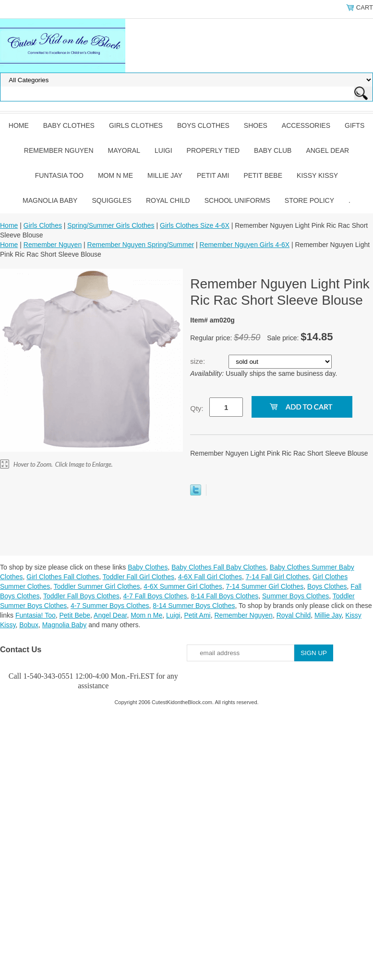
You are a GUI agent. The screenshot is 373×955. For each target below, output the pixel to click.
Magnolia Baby (50, 200)
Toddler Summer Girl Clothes (97, 586)
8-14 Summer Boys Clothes (194, 605)
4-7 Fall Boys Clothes (155, 596)
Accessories (306, 125)
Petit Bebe (262, 175)
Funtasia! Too (35, 615)
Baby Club (272, 150)
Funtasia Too (59, 175)
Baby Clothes (69, 125)
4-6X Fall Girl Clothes (210, 577)
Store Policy (309, 200)
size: (198, 361)
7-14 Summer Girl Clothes (264, 586)
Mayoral (124, 150)
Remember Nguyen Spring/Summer (140, 244)
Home (19, 125)
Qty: (197, 408)
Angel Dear (327, 150)
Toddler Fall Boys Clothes (81, 596)
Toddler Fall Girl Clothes (138, 577)
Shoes (255, 125)
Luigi (163, 150)
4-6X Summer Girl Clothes (183, 586)
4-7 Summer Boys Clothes (110, 605)
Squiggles (111, 200)
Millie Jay (164, 175)
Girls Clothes (136, 125)
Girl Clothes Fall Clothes (62, 577)
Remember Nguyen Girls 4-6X (245, 244)
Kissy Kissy (317, 175)
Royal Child (168, 200)
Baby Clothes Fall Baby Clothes (218, 567)
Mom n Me (115, 175)
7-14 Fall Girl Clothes (277, 577)
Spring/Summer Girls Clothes (110, 225)
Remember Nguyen (59, 150)
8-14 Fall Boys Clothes (224, 596)
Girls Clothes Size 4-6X (194, 225)
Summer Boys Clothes (295, 596)
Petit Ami (213, 175)
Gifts (354, 125)
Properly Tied (213, 150)
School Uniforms (237, 200)
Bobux (28, 625)
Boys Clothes (203, 125)
